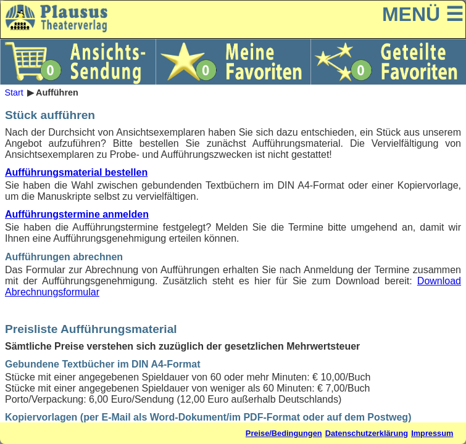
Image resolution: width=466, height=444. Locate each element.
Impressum (432, 433)
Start (13, 92)
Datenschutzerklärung (366, 433)
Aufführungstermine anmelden (77, 214)
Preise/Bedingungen (284, 433)
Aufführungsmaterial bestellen (76, 172)
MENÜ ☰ (423, 14)
